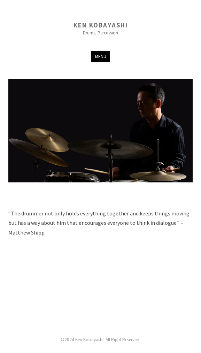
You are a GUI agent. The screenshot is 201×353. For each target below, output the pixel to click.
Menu (100, 56)
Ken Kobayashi (101, 25)
